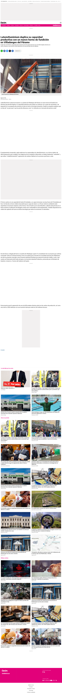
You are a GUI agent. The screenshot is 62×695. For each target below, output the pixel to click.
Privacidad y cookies (31, 688)
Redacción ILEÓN (35, 414)
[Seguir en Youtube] (51, 680)
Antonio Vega (34, 392)
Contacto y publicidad (31, 692)
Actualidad (4, 25)
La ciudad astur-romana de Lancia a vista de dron (44, 508)
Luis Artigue (3, 389)
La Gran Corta (19, 1)
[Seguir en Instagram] (49, 680)
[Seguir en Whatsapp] (54, 680)
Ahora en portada (5, 417)
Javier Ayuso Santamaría (5, 465)
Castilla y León (37, 25)
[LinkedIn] (13, 51)
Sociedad (17, 25)
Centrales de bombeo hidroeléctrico (45, 1)
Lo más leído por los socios (7, 368)
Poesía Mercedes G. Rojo (54, 1)
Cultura (12, 25)
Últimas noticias (4, 558)
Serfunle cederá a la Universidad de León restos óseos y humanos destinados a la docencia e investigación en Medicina (45, 463)
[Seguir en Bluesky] (43, 680)
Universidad (26, 25)
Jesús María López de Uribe (36, 509)
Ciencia (21, 25)
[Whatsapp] (2, 51)
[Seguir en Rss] (56, 680)
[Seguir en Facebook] (46, 680)
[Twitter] (10, 51)
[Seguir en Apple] (44, 672)
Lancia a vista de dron (24, 1)
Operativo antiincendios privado (12, 1)
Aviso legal (31, 690)
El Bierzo (31, 25)
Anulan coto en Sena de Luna (36, 1)
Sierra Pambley (30, 1)
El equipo (31, 686)
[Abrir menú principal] (60, 22)
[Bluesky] (7, 51)
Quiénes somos (31, 684)
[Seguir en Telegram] (47, 680)
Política (8, 25)
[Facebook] (4, 51)
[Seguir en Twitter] (44, 680)
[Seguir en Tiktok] (53, 680)
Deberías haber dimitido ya (7, 388)
